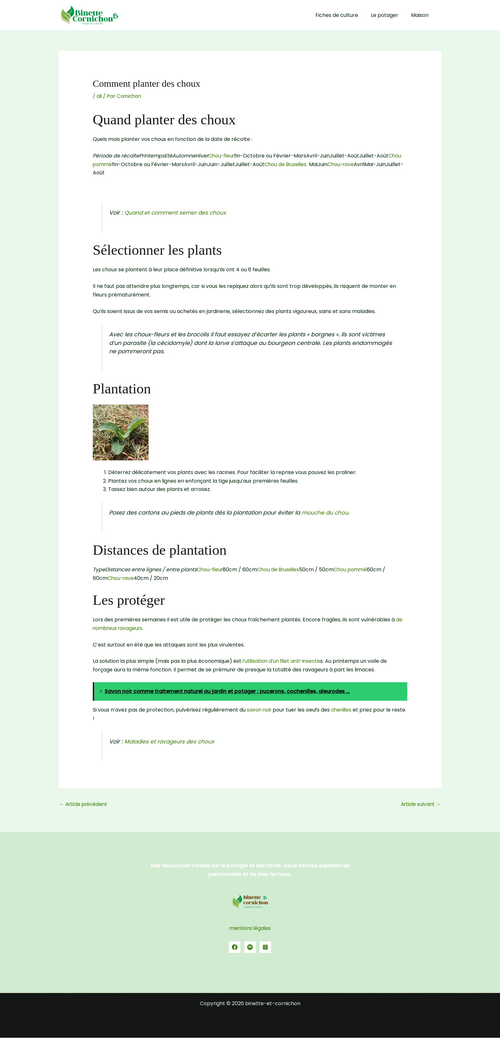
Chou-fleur (222, 155)
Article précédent (85, 804)
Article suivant (420, 804)
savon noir (260, 709)
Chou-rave (344, 164)
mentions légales (250, 928)
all (99, 96)
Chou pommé (354, 569)
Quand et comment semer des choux (176, 212)
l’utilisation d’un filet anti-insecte (282, 661)
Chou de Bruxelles (287, 164)
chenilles (343, 709)
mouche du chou (325, 512)
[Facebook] (234, 947)
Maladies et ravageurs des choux (170, 741)
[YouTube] (265, 947)
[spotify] (250, 947)
